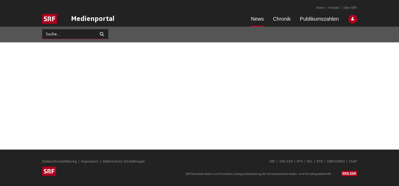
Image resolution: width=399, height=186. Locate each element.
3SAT (353, 161)
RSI (309, 161)
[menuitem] (257, 20)
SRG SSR (286, 161)
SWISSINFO (336, 161)
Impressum (90, 161)
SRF (272, 161)
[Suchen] (69, 34)
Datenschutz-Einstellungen (124, 161)
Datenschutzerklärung (59, 161)
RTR (320, 161)
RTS (300, 161)
